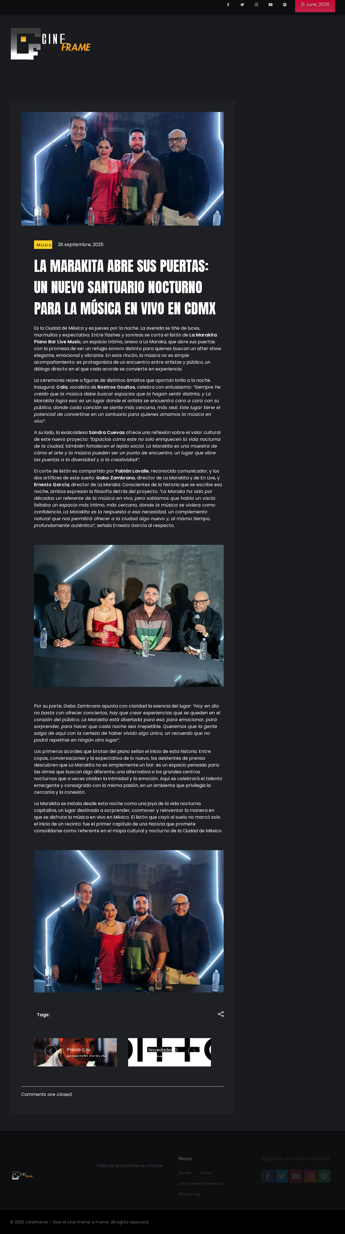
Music (44, 245)
